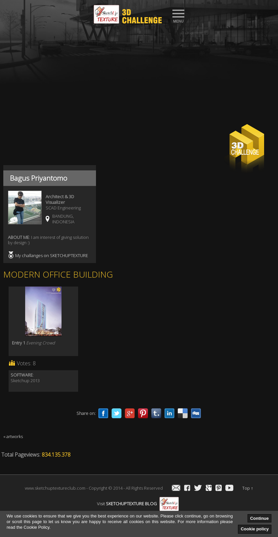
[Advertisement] (139, 76)
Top (247, 488)
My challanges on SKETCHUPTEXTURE (51, 255)
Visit (138, 504)
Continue (259, 518)
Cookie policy (255, 528)
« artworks (13, 436)
